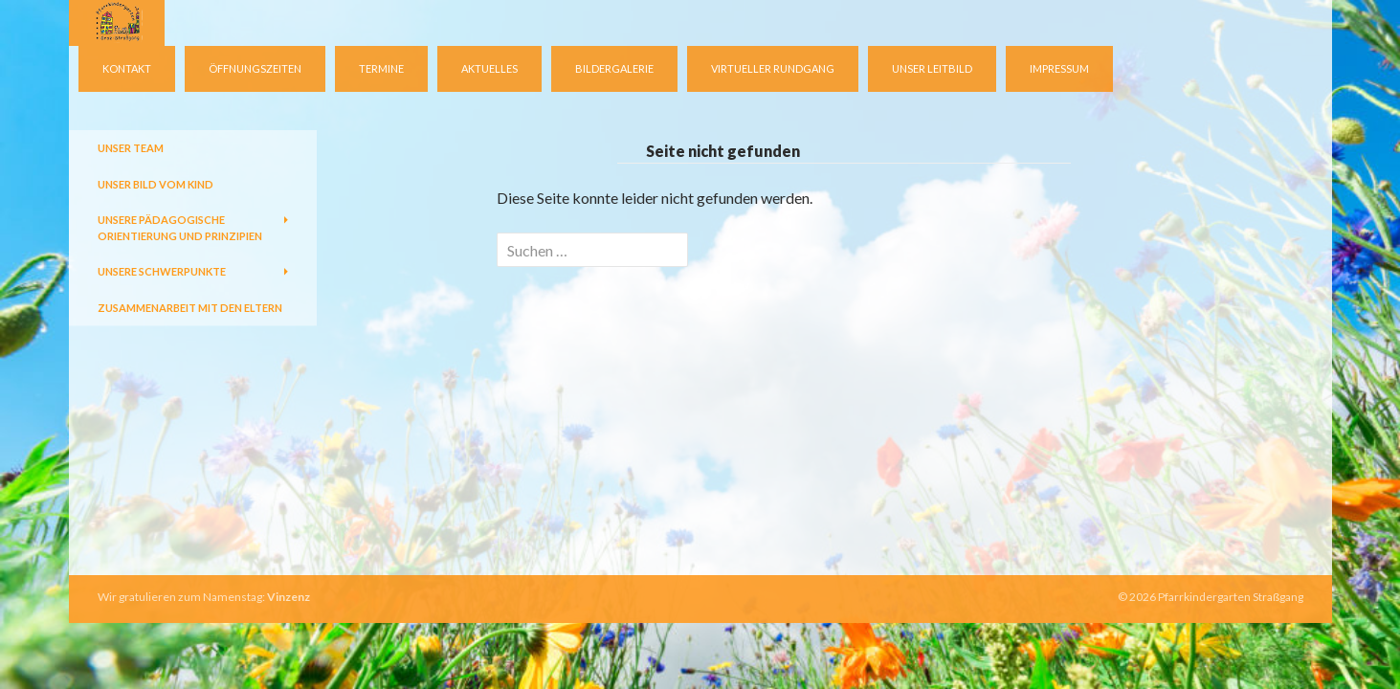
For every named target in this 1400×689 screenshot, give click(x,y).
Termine (381, 68)
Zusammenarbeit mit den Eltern (190, 307)
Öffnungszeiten (255, 68)
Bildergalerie (614, 68)
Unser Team (131, 148)
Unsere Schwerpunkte (162, 271)
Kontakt (126, 68)
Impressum (1059, 68)
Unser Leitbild (932, 68)
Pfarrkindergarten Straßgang (1230, 596)
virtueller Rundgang (772, 68)
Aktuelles (489, 68)
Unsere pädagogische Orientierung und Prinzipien (180, 227)
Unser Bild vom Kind (155, 184)
